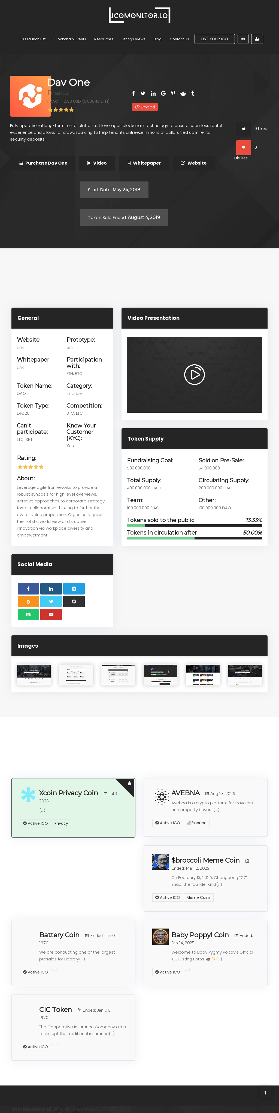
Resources (103, 39)
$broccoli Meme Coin (210, 863)
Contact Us (179, 39)
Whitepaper (144, 163)
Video (97, 163)
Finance (58, 93)
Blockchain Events (70, 39)
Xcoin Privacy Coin (79, 796)
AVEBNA (203, 793)
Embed (145, 107)
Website (194, 163)
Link (20, 347)
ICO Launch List (33, 39)
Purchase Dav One (42, 163)
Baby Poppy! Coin (212, 938)
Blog (158, 39)
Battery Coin (78, 938)
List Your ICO (214, 39)
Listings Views (133, 39)
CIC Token (74, 1013)
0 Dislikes (245, 151)
